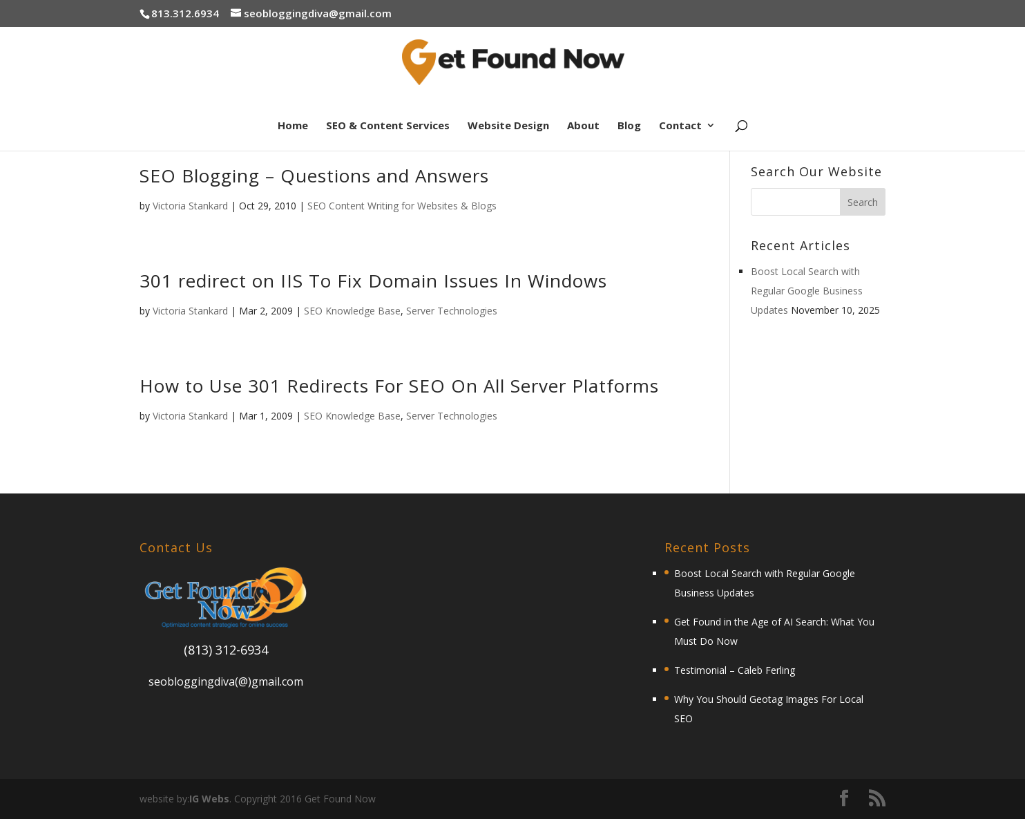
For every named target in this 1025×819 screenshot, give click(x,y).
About (583, 126)
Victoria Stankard (190, 205)
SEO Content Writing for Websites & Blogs (402, 205)
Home (293, 126)
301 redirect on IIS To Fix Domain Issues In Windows (373, 280)
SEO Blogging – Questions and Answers (314, 175)
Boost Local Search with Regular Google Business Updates (807, 291)
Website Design (508, 126)
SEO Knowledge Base (352, 310)
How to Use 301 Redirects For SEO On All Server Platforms (399, 385)
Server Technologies (451, 310)
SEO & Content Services (388, 126)
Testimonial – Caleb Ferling (734, 670)
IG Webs (209, 798)
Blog (629, 126)
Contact (680, 126)
